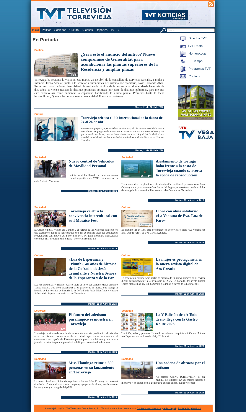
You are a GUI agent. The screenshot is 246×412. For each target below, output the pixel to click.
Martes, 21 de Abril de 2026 (149, 107)
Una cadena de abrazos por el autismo (180, 365)
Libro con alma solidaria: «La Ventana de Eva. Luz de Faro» (179, 216)
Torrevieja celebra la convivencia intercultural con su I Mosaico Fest (93, 216)
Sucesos (87, 30)
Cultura (74, 30)
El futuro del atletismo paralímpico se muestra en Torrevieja (91, 319)
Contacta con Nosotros (149, 408)
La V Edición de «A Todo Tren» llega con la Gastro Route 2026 (177, 319)
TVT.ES (115, 30)
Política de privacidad (189, 408)
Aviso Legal (169, 408)
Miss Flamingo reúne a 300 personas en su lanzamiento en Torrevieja (91, 367)
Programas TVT (195, 68)
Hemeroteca (192, 53)
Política (46, 30)
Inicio (35, 30)
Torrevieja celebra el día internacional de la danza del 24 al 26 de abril (122, 120)
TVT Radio (191, 46)
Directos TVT (193, 38)
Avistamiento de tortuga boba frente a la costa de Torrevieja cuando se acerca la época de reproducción (179, 168)
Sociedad (60, 30)
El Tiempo (191, 61)
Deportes (101, 30)
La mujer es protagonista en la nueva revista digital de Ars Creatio (179, 264)
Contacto (190, 76)
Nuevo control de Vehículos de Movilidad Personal (91, 163)
